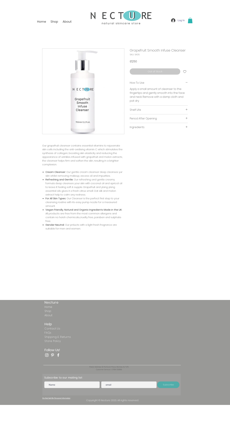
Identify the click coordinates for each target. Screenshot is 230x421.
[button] (190, 20)
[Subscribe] (168, 384)
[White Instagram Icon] (46, 355)
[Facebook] (58, 355)
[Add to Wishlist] (185, 71)
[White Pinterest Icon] (52, 355)
